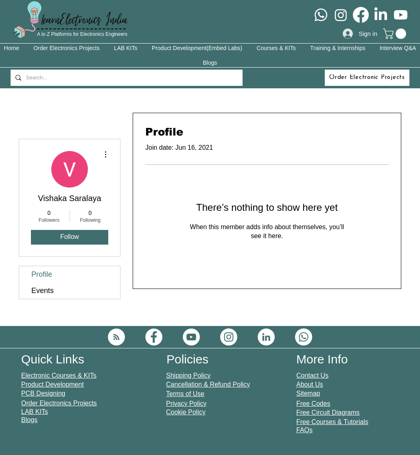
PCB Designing (43, 393)
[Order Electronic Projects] (367, 78)
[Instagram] (341, 15)
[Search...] (125, 78)
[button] (396, 33)
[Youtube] (401, 15)
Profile (41, 274)
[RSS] (116, 337)
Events (42, 291)
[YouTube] (191, 337)
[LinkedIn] (381, 15)
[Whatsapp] (321, 15)
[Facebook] (361, 15)
